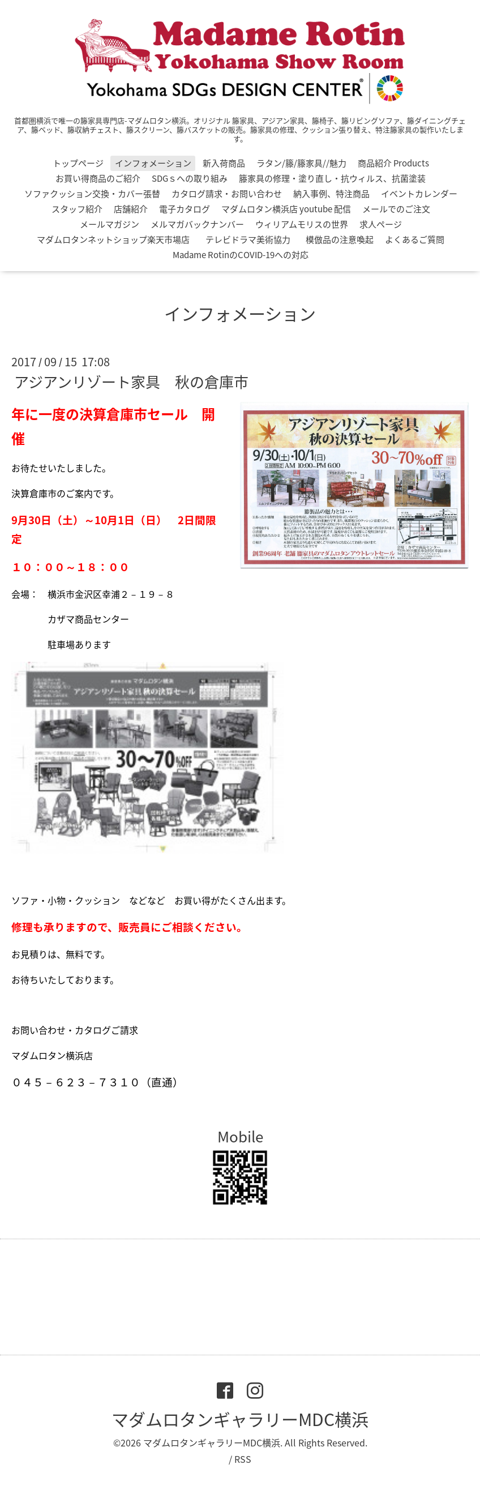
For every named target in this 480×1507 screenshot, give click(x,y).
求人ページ (380, 224)
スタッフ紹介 (77, 209)
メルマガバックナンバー (197, 224)
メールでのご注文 (396, 209)
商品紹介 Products (393, 163)
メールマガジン (109, 224)
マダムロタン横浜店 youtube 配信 (286, 209)
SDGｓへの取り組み (190, 178)
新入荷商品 (224, 163)
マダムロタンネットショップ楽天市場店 (113, 239)
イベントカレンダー (419, 193)
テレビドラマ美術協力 (252, 239)
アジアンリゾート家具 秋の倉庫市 (131, 381)
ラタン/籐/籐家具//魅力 (301, 163)
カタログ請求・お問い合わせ (227, 193)
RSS (242, 1459)
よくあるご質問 (414, 239)
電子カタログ (184, 209)
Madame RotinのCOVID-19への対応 (240, 255)
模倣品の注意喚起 (340, 239)
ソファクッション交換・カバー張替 (92, 193)
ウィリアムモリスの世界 (301, 224)
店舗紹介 (131, 209)
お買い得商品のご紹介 (97, 178)
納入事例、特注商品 (331, 193)
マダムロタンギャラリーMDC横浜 (240, 1419)
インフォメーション (153, 163)
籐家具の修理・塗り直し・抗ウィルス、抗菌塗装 (332, 178)
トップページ (78, 163)
